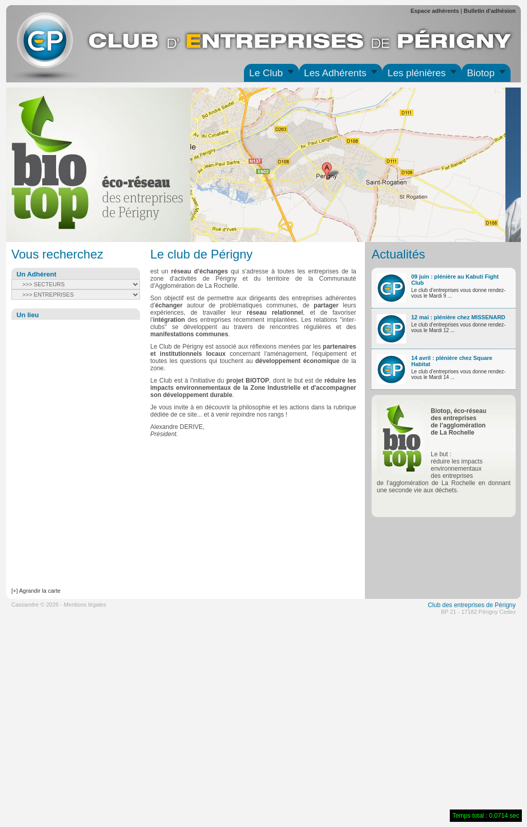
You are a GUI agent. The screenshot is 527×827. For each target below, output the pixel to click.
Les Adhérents (335, 72)
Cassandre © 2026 (35, 604)
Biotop (481, 72)
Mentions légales (85, 604)
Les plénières (417, 72)
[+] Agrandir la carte (36, 591)
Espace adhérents (435, 11)
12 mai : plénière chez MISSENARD (458, 317)
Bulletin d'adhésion (490, 11)
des (447, 605)
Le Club (266, 72)
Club (434, 605)
